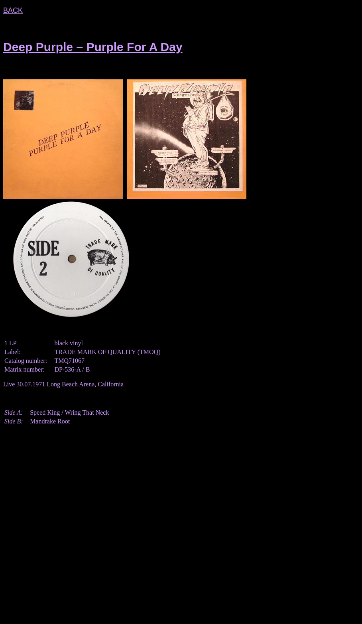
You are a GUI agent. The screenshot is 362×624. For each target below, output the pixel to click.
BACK (13, 10)
